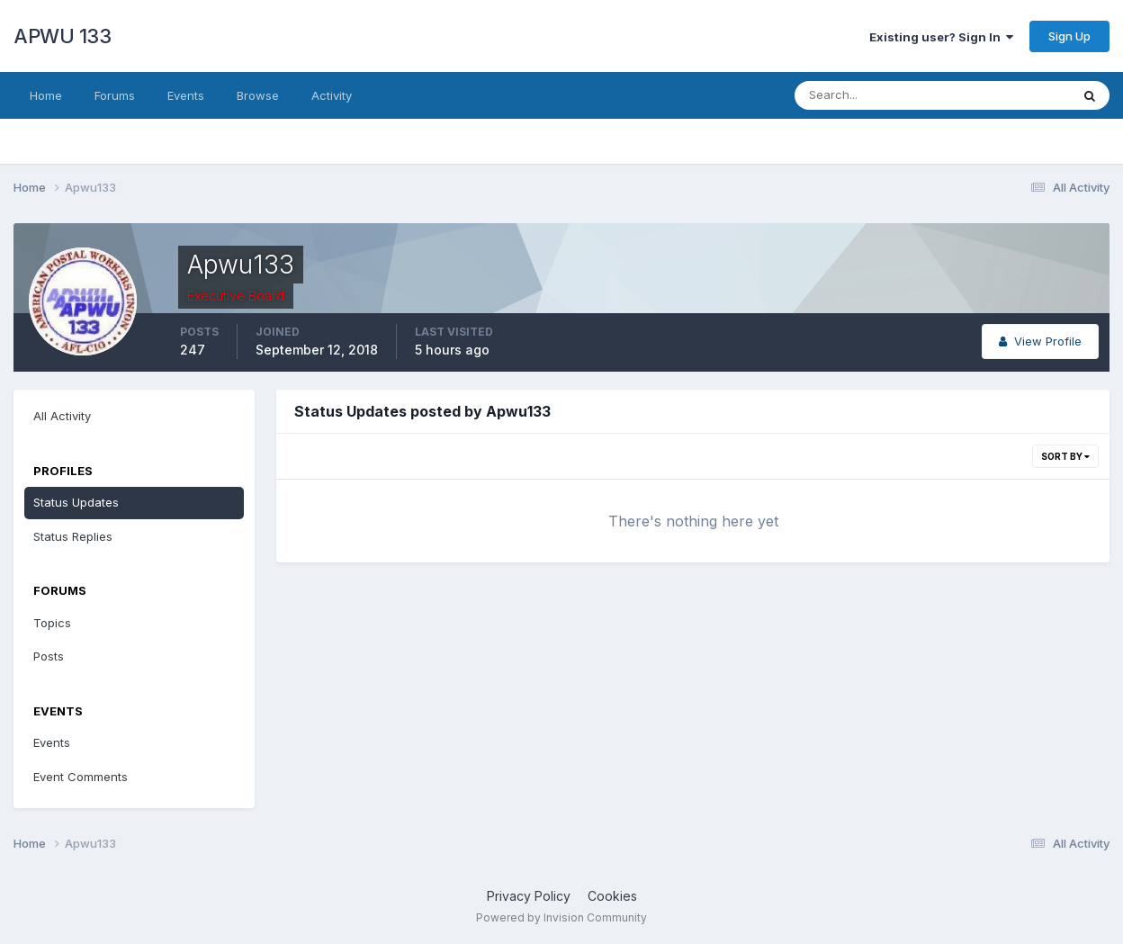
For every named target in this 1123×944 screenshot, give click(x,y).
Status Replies (72, 536)
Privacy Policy (528, 896)
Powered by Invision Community (561, 917)
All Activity (62, 416)
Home (46, 95)
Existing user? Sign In (941, 37)
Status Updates (76, 502)
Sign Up (1069, 36)
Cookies (612, 896)
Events (185, 95)
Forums (114, 95)
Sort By (1065, 456)
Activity (331, 95)
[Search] (874, 95)
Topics (52, 623)
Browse (258, 95)
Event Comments (80, 776)
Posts (48, 656)
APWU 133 (62, 36)
